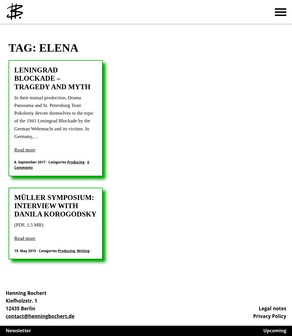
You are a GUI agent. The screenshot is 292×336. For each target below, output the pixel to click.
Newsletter (18, 330)
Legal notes (272, 308)
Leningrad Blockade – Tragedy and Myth (52, 78)
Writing (83, 250)
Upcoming (275, 330)
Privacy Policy (269, 316)
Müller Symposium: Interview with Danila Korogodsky (55, 206)
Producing (75, 162)
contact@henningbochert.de (40, 316)
